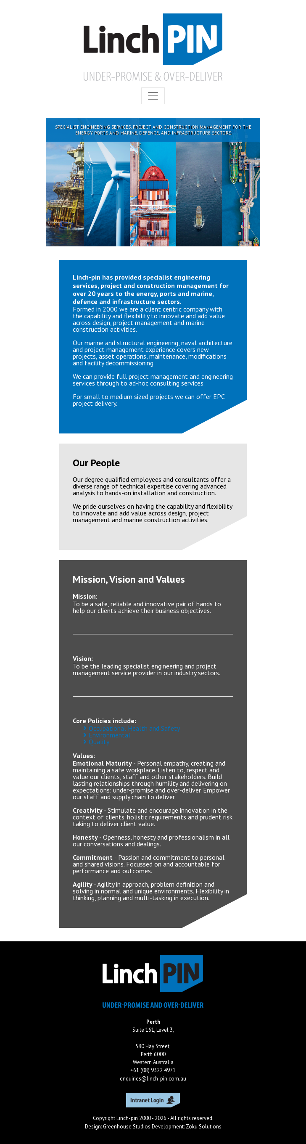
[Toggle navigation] (153, 95)
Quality (99, 741)
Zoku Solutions (204, 1126)
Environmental (109, 735)
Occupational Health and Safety (134, 728)
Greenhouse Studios (126, 1126)
